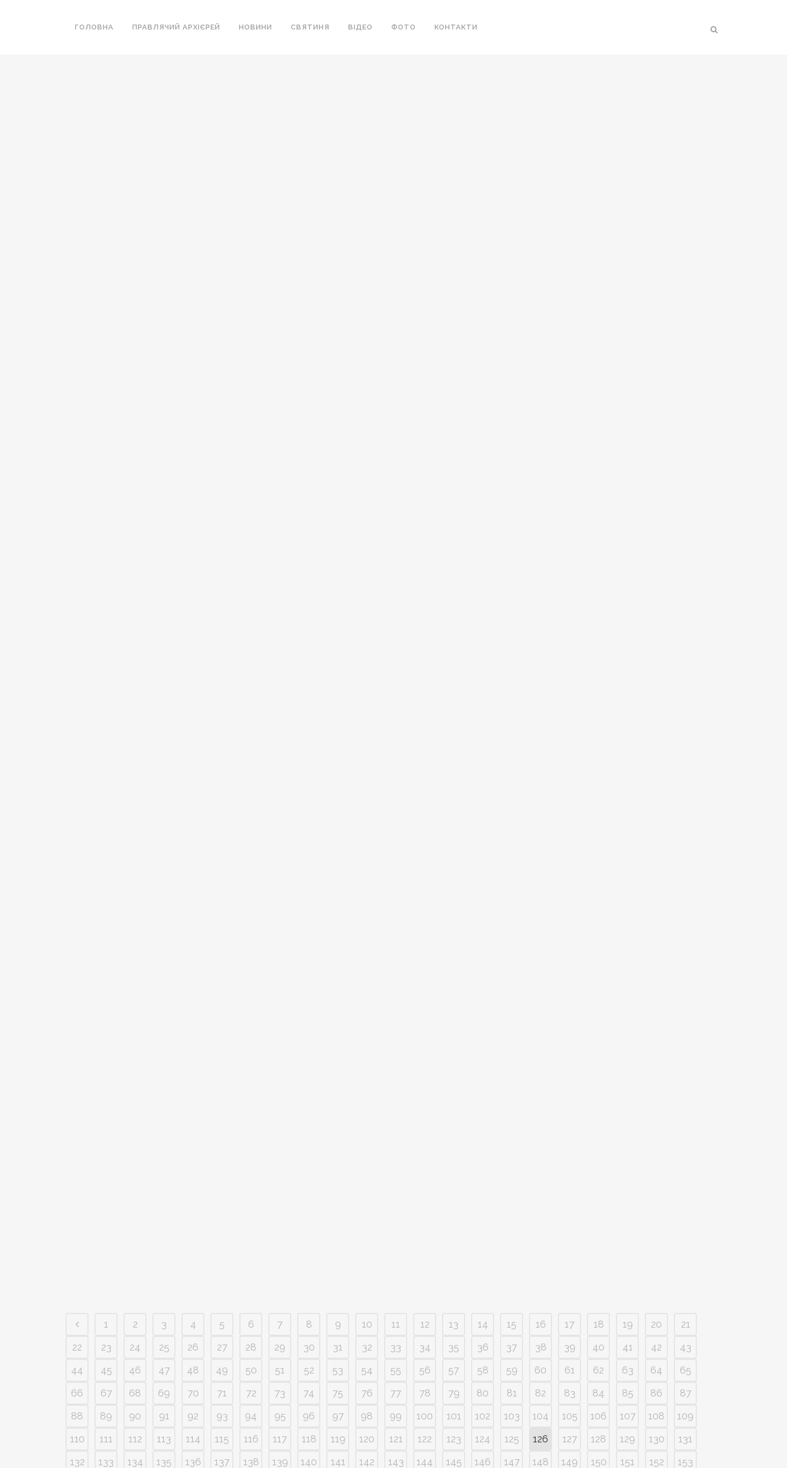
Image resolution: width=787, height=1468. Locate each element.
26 (192, 1143)
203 (222, 1326)
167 (454, 1280)
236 (540, 1349)
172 (598, 1280)
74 (308, 1188)
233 (454, 1349)
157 (164, 1280)
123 (454, 1234)
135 (164, 1257)
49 (222, 1165)
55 (395, 1165)
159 (222, 1280)
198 (77, 1326)
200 (135, 1326)
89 (106, 1211)
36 (483, 1143)
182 (251, 1303)
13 (454, 1120)
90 (135, 1211)
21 (685, 1120)
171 (569, 1280)
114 (193, 1234)
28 (250, 1143)
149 (569, 1257)
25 (164, 1143)
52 (309, 1165)
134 (135, 1257)
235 (512, 1349)
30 (309, 1143)
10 (367, 1120)
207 (338, 1326)
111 (106, 1234)
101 (454, 1211)
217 (627, 1326)
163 (338, 1280)
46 (135, 1165)
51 (280, 1165)
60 (541, 1165)
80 (483, 1188)
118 (309, 1234)
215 (569, 1326)
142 (366, 1257)
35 (453, 1143)
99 (396, 1211)
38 (541, 1143)
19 (627, 1120)
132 (77, 1257)
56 (425, 1165)
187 (396, 1303)
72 (251, 1188)
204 (251, 1326)
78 (425, 1188)
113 (164, 1234)
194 (598, 1303)
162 (308, 1280)
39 (569, 1143)
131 (685, 1234)
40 (598, 1143)
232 (424, 1349)
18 (599, 1120)
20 (656, 1120)
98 (367, 1211)
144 (424, 1257)
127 (569, 1234)
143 (396, 1257)
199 (106, 1326)
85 (627, 1188)
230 (367, 1349)
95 (280, 1211)
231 (396, 1349)
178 (135, 1303)
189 (453, 1303)
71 (222, 1188)
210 (424, 1326)
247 (222, 1372)
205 (280, 1326)
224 (193, 1349)
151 (627, 1257)
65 (685, 1165)
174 (656, 1280)
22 (77, 1143)
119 (338, 1234)
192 (540, 1303)
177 (106, 1303)
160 (251, 1280)
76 (367, 1188)
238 (598, 1349)
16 (541, 1120)
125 (511, 1234)
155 (106, 1280)
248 (251, 1372)
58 (483, 1165)
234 (482, 1349)
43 (685, 1143)
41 (627, 1143)
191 (511, 1303)
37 (511, 1143)
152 (656, 1257)
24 (135, 1143)
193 (570, 1303)
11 (395, 1120)
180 (193, 1303)
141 (338, 1257)
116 (251, 1234)
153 (685, 1257)
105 (570, 1211)
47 (164, 1165)
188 (424, 1303)
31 (338, 1143)
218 (656, 1326)
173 (627, 1280)
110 (77, 1234)
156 (135, 1280)
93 (222, 1211)
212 (482, 1326)
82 (540, 1188)
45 (106, 1165)
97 (338, 1211)
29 (279, 1143)
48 (193, 1165)
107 (628, 1211)
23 (106, 1143)
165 (396, 1280)
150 (599, 1257)
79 (454, 1188)
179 (164, 1303)
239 (627, 1349)
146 (482, 1257)
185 (338, 1303)
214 (540, 1326)
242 (77, 1372)
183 (280, 1303)
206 (309, 1326)
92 (192, 1211)
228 (309, 1349)
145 (454, 1257)
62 (598, 1165)
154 (77, 1280)
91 (164, 1211)
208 (367, 1326)
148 (540, 1257)
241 (685, 1349)
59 (512, 1165)
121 (396, 1234)
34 (425, 1143)
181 (222, 1303)
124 (482, 1234)
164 (367, 1280)
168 (482, 1280)
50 (251, 1165)
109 (685, 1211)
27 (222, 1143)
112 (135, 1234)
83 (569, 1188)
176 (77, 1303)
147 (512, 1257)
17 (569, 1120)
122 (425, 1234)
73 (279, 1188)
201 (164, 1326)
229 (338, 1349)
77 (395, 1188)
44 (77, 1165)
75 (337, 1188)
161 (280, 1280)
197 (686, 1303)
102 (482, 1211)
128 (598, 1234)
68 (135, 1188)
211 (454, 1326)
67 (106, 1188)
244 (135, 1372)
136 (193, 1257)
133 (106, 1257)
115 (222, 1234)
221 (106, 1349)
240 (656, 1349)
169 (511, 1280)
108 (656, 1211)
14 (483, 1120)
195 (628, 1303)
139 (280, 1257)
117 (280, 1234)
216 (598, 1326)
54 (367, 1165)
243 (106, 1372)
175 (685, 1280)
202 (193, 1326)
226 (251, 1349)
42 (656, 1143)
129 (627, 1234)
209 (395, 1326)
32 (367, 1143)
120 (366, 1234)
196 (656, 1303)
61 (570, 1165)
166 (424, 1280)
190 (482, 1303)
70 (193, 1188)
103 (512, 1211)
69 (164, 1188)
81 (512, 1188)
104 (540, 1211)
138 (251, 1257)
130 (657, 1234)
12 (425, 1120)
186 (367, 1303)
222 (135, 1349)
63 (627, 1165)
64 (656, 1165)
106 (598, 1211)
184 (309, 1303)
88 (77, 1211)
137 (222, 1257)
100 (424, 1211)
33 (395, 1143)
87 (685, 1188)
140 (309, 1257)
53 (337, 1165)
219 (685, 1326)
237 (570, 1349)
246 (193, 1372)
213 (511, 1326)
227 (279, 1349)
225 (222, 1349)
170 (541, 1280)
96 (309, 1211)
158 (193, 1280)
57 (453, 1165)
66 (77, 1188)
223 (164, 1349)
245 (164, 1372)
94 (251, 1211)
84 (598, 1188)
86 (656, 1188)
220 (77, 1349)
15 (511, 1120)
